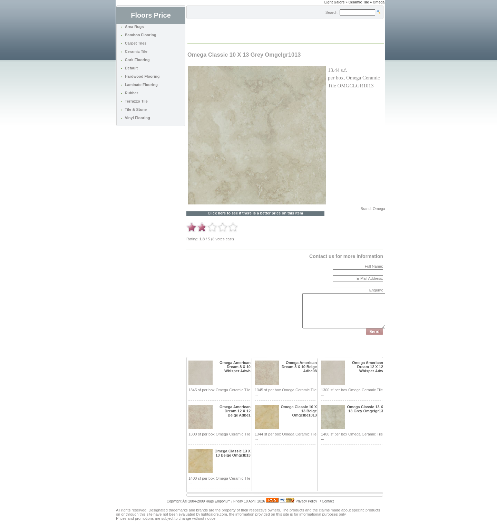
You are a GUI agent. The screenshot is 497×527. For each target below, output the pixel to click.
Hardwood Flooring (142, 76)
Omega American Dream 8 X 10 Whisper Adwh (235, 367)
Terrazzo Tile (136, 101)
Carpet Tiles (136, 43)
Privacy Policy (306, 501)
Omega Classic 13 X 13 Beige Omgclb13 (232, 453)
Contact (328, 501)
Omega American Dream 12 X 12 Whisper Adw (367, 367)
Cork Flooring (137, 60)
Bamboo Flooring (140, 35)
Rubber (131, 93)
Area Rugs (134, 27)
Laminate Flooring (141, 85)
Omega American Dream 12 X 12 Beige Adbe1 (235, 411)
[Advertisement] (268, 30)
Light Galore (334, 2)
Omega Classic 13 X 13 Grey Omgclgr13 (365, 409)
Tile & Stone (136, 109)
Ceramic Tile (136, 51)
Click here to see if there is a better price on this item (255, 213)
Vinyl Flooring (137, 118)
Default (131, 68)
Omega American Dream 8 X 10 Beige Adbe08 (299, 367)
